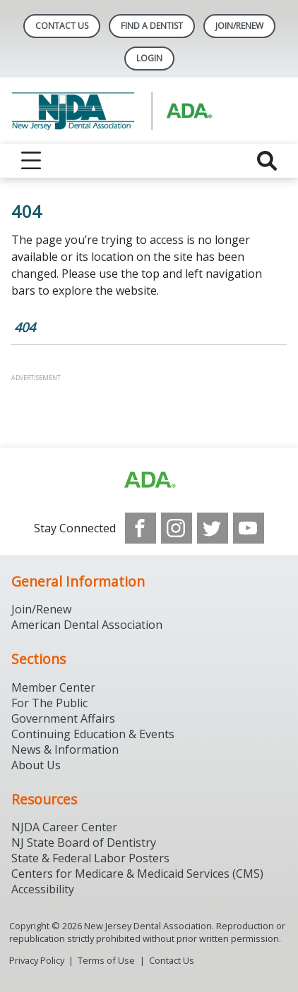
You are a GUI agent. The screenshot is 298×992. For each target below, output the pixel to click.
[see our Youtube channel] (248, 528)
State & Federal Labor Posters (90, 858)
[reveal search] (267, 161)
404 (24, 327)
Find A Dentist (152, 26)
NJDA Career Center (64, 827)
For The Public (49, 703)
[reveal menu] (31, 161)
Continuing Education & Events (92, 734)
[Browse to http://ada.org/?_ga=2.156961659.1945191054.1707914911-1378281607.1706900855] (149, 480)
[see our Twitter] (212, 528)
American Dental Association (86, 624)
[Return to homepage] (149, 111)
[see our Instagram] (176, 528)
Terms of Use (106, 960)
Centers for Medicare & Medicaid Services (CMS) (137, 873)
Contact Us (61, 26)
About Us (36, 765)
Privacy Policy (36, 960)
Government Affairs (63, 718)
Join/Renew (239, 26)
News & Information (65, 749)
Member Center (53, 687)
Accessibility (42, 889)
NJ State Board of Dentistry (83, 842)
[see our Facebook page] (140, 528)
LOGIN (149, 58)
